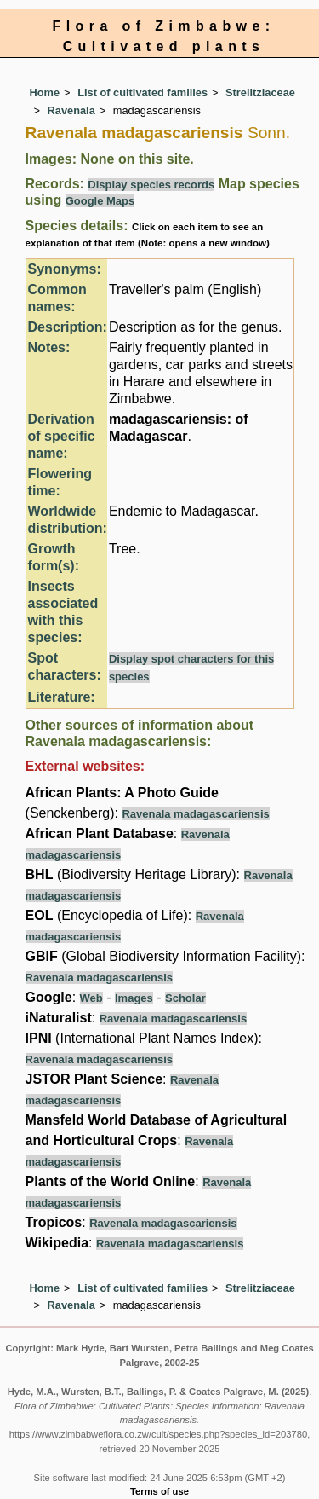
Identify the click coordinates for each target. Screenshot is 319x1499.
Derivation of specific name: (61, 436)
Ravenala (71, 110)
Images (134, 998)
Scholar (185, 998)
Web (91, 998)
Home (45, 92)
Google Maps (100, 200)
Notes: (49, 347)
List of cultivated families (142, 92)
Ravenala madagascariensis (195, 813)
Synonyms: (64, 269)
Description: (67, 327)
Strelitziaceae (260, 92)
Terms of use (159, 1491)
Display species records (151, 184)
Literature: (61, 697)
